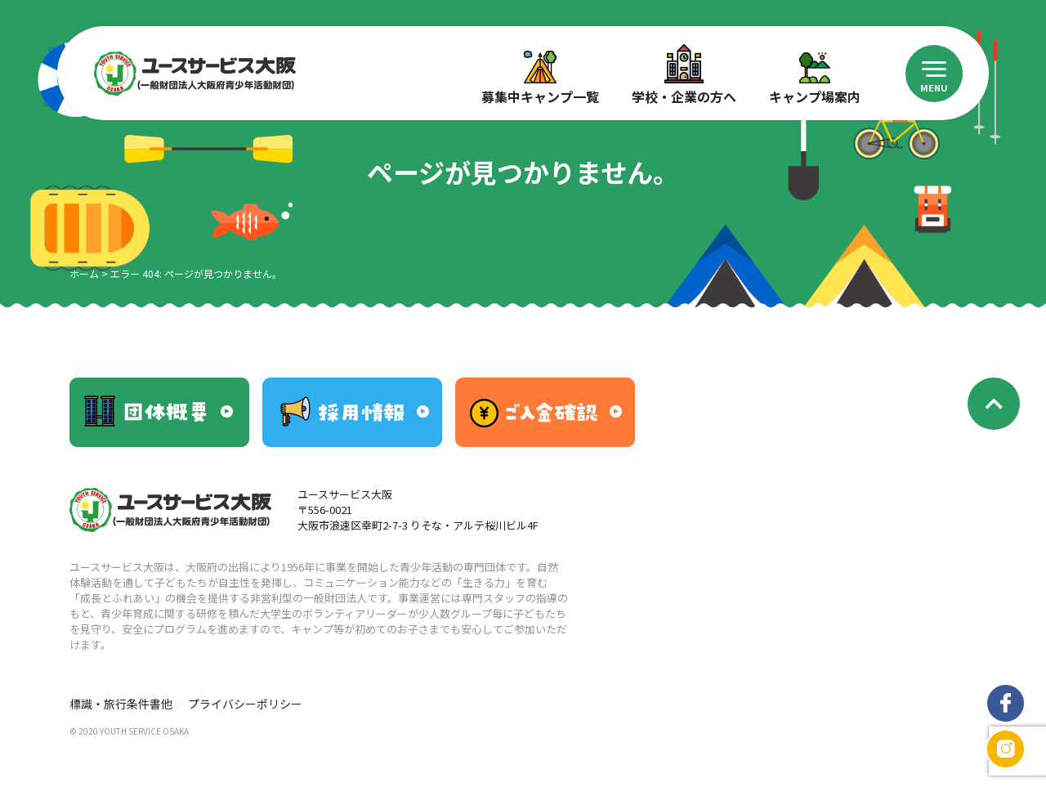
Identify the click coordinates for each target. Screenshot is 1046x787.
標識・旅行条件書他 (120, 703)
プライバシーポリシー (245, 703)
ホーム (84, 273)
